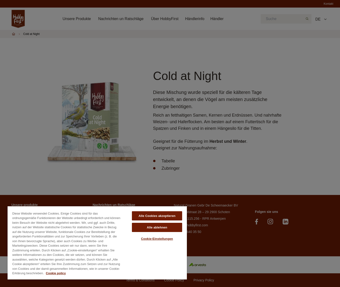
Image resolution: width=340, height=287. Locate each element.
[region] (97, 242)
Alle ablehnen (157, 227)
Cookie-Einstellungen (157, 239)
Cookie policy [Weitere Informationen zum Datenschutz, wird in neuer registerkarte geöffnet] (56, 273)
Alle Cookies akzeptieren (157, 216)
